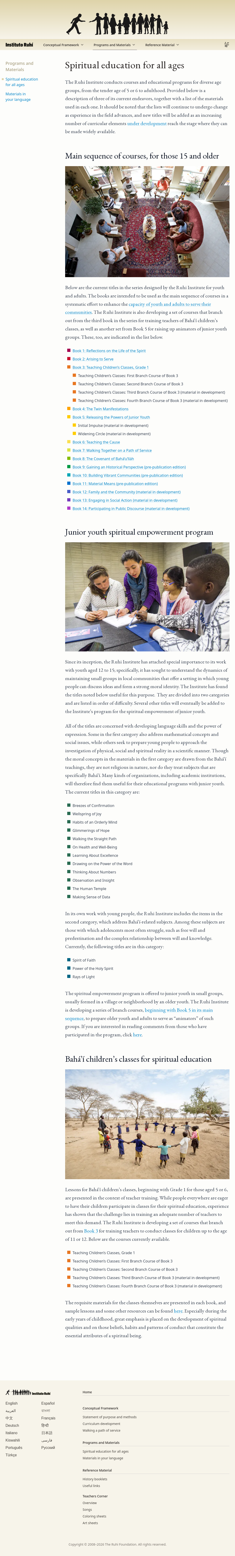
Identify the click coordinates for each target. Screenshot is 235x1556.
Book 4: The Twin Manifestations (100, 408)
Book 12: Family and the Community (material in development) (126, 492)
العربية (11, 1411)
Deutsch (12, 1425)
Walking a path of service (101, 1430)
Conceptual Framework (63, 44)
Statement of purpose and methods (109, 1417)
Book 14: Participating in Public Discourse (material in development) (131, 508)
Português (14, 1448)
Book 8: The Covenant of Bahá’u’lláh (103, 458)
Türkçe (11, 1455)
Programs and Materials (115, 44)
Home (87, 1392)
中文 (9, 1418)
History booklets (95, 1479)
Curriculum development (101, 1423)
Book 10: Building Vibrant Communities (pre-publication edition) (128, 475)
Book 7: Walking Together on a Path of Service (112, 450)
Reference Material (162, 44)
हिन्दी (45, 1425)
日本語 (46, 1433)
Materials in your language (18, 96)
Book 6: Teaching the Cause (96, 442)
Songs (87, 1509)
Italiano (11, 1433)
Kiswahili (13, 1440)
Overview (90, 1503)
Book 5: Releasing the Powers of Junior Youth (111, 417)
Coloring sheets (94, 1516)
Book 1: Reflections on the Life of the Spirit (109, 350)
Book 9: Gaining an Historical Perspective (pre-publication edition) (129, 467)
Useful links (91, 1486)
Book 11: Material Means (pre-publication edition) (115, 483)
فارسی (46, 1440)
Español (48, 1403)
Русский (48, 1448)
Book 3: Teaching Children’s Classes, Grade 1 (111, 367)
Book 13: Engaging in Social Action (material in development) (125, 500)
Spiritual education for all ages (22, 82)
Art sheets (90, 1523)
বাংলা (45, 1411)
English (11, 1403)
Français (48, 1418)
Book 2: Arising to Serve (93, 359)
